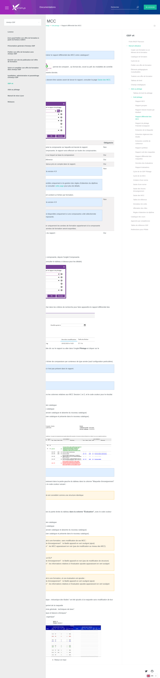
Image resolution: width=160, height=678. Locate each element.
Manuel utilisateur (32, 25)
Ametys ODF (15, 25)
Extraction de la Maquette (144, 130)
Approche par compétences (140, 221)
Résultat (10, 49)
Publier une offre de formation (141, 65)
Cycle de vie (135, 61)
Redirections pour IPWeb (139, 229)
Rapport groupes (141, 105)
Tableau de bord (136, 80)
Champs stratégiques (138, 85)
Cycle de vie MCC (139, 176)
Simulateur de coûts (140, 204)
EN (150, 676)
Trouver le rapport (14, 45)
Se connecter (150, 7)
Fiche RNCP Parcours (136, 42)
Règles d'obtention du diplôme (143, 212)
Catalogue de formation (139, 57)
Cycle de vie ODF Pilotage (142, 171)
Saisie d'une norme (139, 184)
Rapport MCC (140, 101)
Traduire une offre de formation (141, 76)
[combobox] (152, 676)
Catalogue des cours (138, 217)
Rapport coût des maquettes (145, 152)
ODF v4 (23, 25)
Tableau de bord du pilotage (142, 93)
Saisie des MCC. (104, 80)
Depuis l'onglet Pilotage (18, 38)
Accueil (6, 25)
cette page (59, 186)
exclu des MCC (30, 369)
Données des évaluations (144, 163)
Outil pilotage (55, 25)
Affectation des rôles (140, 208)
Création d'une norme (140, 180)
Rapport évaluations (142, 167)
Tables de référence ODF (139, 225)
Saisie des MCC (138, 195)
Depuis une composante (19, 42)
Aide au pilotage (44, 25)
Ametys (15, 671)
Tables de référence (140, 200)
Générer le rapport (14, 35)
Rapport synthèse (141, 148)
